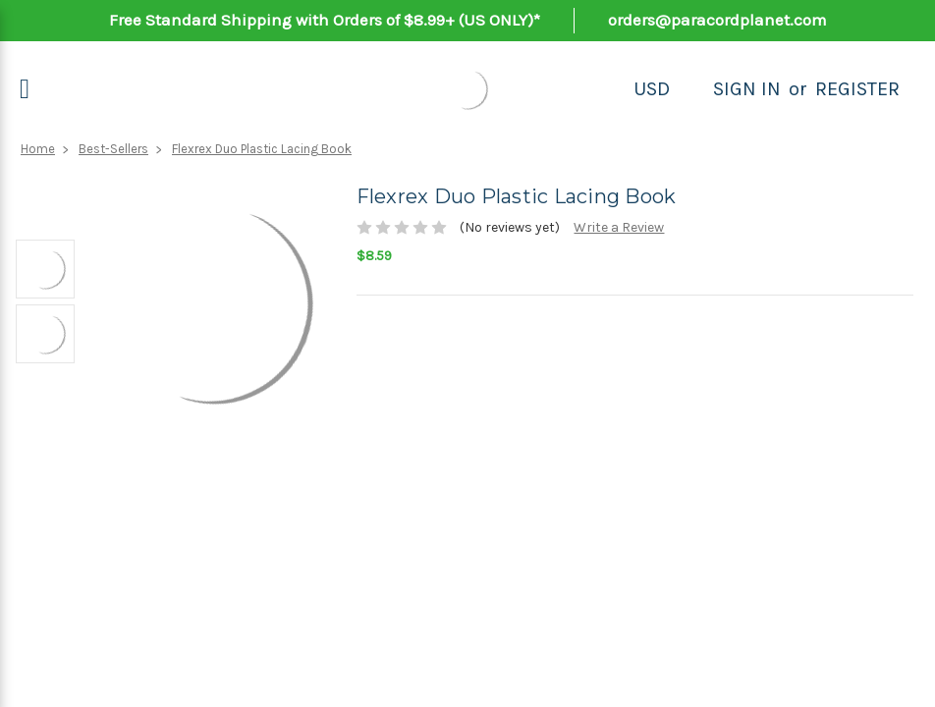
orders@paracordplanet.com (717, 19)
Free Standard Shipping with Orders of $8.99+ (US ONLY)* (324, 19)
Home (38, 148)
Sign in (747, 89)
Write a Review (619, 227)
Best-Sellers (113, 148)
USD (651, 89)
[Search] (691, 89)
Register (857, 89)
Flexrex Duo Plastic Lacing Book (262, 148)
